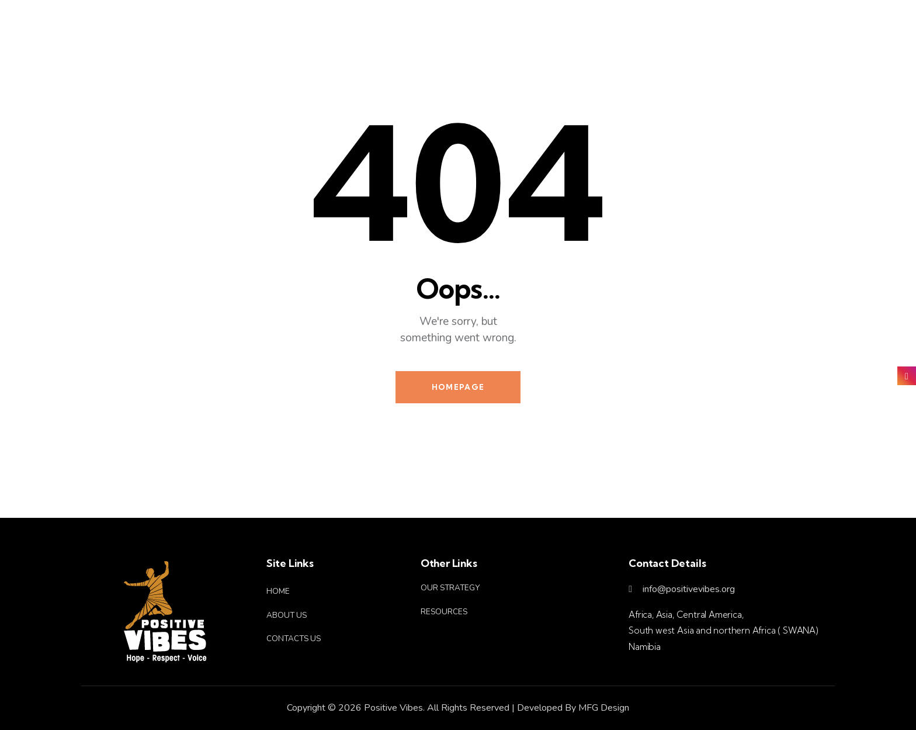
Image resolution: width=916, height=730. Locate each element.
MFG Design (603, 707)
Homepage (458, 387)
